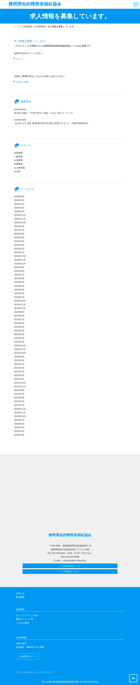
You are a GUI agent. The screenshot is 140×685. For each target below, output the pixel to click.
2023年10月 (20, 308)
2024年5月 (19, 282)
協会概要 (20, 597)
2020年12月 (20, 409)
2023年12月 (20, 301)
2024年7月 (19, 275)
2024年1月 (19, 297)
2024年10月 (20, 263)
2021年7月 (19, 394)
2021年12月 (20, 383)
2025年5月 (19, 237)
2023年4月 (19, 330)
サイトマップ (46, 672)
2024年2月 (19, 293)
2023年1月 (19, 342)
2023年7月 (19, 319)
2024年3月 (19, 290)
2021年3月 (19, 401)
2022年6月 (19, 368)
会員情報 (18, 160)
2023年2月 (19, 338)
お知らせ (20, 593)
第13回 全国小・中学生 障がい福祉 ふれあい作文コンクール (43, 113)
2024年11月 (20, 260)
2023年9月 (19, 312)
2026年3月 (19, 204)
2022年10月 (20, 353)
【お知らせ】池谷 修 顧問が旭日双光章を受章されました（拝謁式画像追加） (52, 123)
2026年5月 (19, 196)
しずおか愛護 (22, 623)
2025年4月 (19, 241)
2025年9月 (19, 226)
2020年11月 (20, 412)
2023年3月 (19, 334)
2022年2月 (19, 375)
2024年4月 (19, 286)
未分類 (17, 171)
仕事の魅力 (21, 643)
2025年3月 (19, 245)
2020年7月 (19, 420)
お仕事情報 (19, 168)
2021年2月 (19, 405)
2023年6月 (19, 323)
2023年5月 (19, 327)
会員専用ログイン (28, 656)
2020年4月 (19, 431)
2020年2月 (19, 435)
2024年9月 (19, 267)
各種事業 (18, 153)
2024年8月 (19, 271)
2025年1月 (19, 252)
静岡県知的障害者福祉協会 (35, 4)
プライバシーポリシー (27, 672)
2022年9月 (19, 357)
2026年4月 (19, 200)
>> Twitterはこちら (70, 571)
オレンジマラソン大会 (27, 615)
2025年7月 (19, 230)
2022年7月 (19, 364)
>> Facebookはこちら (70, 566)
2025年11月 (20, 219)
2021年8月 (19, 390)
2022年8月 (19, 360)
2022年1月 (19, 379)
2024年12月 (20, 256)
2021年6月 (19, 397)
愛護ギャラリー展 (24, 619)
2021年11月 (20, 386)
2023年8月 (19, 316)
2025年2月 (19, 249)
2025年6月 (19, 234)
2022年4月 (19, 371)
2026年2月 (19, 208)
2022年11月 (20, 349)
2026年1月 (19, 211)
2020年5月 (19, 427)
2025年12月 (20, 215)
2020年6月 (19, 424)
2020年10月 (20, 416)
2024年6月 (19, 278)
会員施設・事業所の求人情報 (30, 647)
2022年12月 (20, 345)
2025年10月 (20, 222)
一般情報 (18, 156)
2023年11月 (20, 304)
